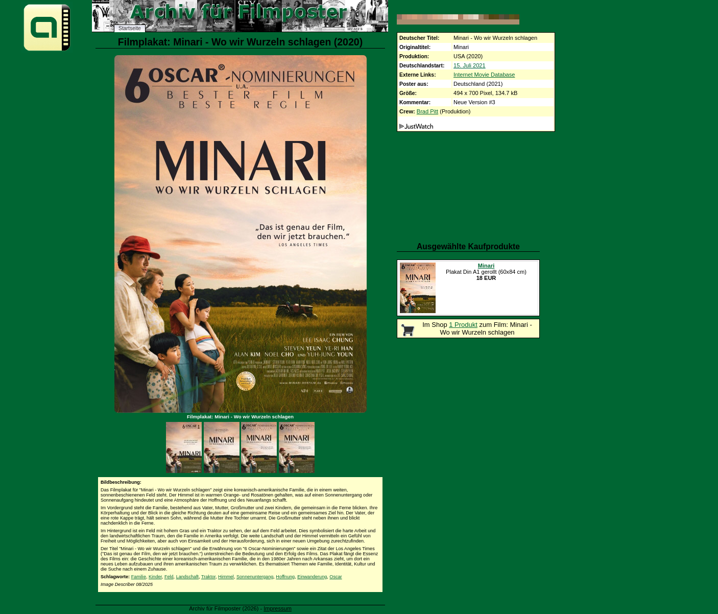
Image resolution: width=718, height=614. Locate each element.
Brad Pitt (427, 111)
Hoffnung (285, 576)
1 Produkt (463, 324)
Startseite (129, 28)
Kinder (155, 576)
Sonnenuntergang (254, 576)
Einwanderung (312, 576)
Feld (169, 576)
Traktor (208, 576)
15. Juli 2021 (469, 65)
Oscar (335, 576)
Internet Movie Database (484, 75)
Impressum (278, 608)
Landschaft (187, 576)
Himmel (226, 576)
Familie (138, 576)
